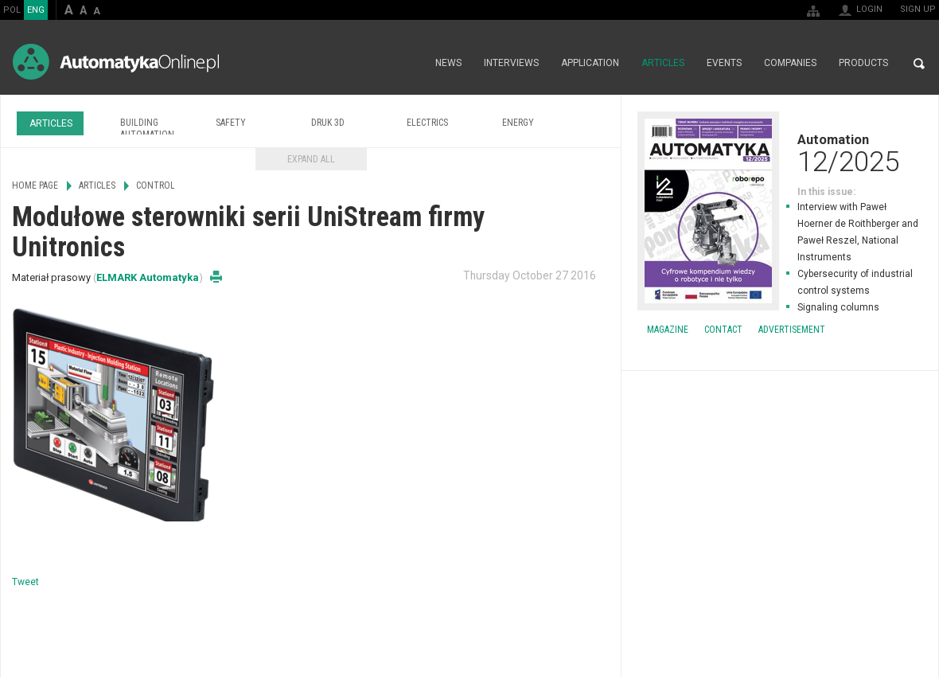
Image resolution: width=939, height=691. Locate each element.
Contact (723, 329)
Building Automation (147, 128)
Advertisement (791, 329)
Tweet (25, 582)
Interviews (511, 63)
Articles (662, 63)
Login (869, 9)
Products (863, 63)
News (448, 63)
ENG (36, 10)
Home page (407, 63)
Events (724, 63)
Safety (231, 122)
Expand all (311, 159)
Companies (790, 63)
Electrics (427, 122)
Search (919, 63)
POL (12, 10)
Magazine (667, 329)
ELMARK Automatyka (147, 277)
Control (155, 185)
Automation (779, 153)
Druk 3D (328, 122)
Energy (518, 122)
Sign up (918, 9)
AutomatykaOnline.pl (116, 62)
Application (590, 63)
